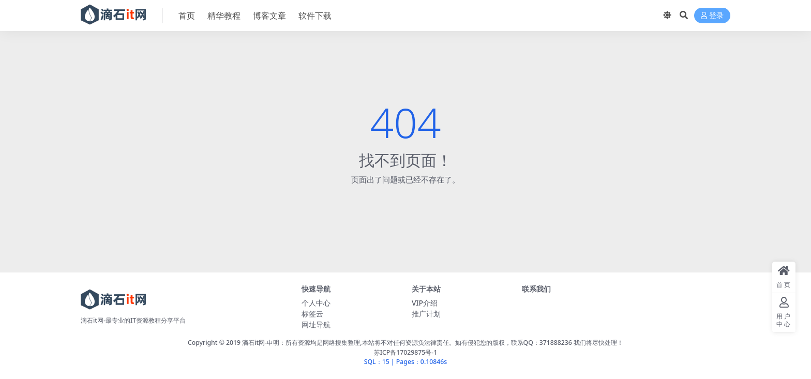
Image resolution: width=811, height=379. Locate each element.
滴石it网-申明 (260, 342)
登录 (712, 16)
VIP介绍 (425, 303)
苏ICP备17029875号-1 (406, 352)
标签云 (312, 314)
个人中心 (316, 303)
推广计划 (426, 314)
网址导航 (316, 324)
